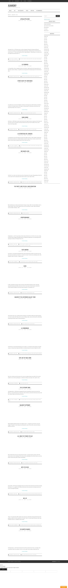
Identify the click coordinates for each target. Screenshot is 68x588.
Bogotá (21, 145)
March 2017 (46, 121)
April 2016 (45, 138)
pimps (32, 261)
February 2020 (46, 65)
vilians (34, 261)
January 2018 (46, 105)
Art (12, 1)
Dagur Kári (24, 129)
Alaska (20, 493)
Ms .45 (25, 498)
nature (30, 493)
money (35, 353)
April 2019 (45, 81)
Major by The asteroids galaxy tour (25, 297)
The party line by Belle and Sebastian (25, 186)
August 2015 (46, 151)
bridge (23, 554)
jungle (35, 58)
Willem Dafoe (26, 245)
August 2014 (46, 170)
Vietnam (17, 60)
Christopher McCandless (25, 493)
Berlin (23, 323)
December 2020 (46, 49)
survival (39, 493)
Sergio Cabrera (19, 146)
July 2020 (45, 57)
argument (23, 182)
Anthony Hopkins (24, 399)
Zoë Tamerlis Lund (38, 524)
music (32, 113)
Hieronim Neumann (29, 292)
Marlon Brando (39, 58)
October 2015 (46, 148)
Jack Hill (27, 261)
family (25, 554)
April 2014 (45, 177)
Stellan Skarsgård (17, 245)
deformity (34, 399)
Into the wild (25, 467)
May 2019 (45, 79)
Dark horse (25, 117)
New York (27, 524)
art (20, 383)
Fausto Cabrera (28, 145)
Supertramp (35, 493)
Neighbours (15, 146)
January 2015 (46, 162)
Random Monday (11, 383)
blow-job (20, 244)
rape (29, 524)
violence (34, 524)
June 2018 (45, 97)
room (36, 462)
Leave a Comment (29, 20)
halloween (27, 113)
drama (25, 524)
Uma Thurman (22, 245)
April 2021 (45, 42)
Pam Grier (29, 261)
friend (27, 129)
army (20, 58)
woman (35, 129)
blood (23, 113)
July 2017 (45, 114)
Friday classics (11, 58)
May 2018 (45, 98)
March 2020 (46, 63)
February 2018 (46, 103)
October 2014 (46, 167)
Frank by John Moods (47, 24)
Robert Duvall (14, 60)
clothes (27, 182)
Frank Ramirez (38, 145)
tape (27, 383)
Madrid (33, 353)
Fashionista (54, 561)
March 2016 (46, 140)
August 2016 (46, 132)
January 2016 (46, 143)
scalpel (25, 383)
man (33, 129)
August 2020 (46, 55)
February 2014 (46, 180)
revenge (32, 524)
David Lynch (30, 399)
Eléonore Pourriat (26, 431)
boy (22, 213)
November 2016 (46, 127)
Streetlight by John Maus (25, 81)
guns (33, 58)
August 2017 (46, 113)
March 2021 (46, 44)
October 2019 (46, 71)
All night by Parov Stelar (25, 436)
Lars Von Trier (36, 244)
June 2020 (45, 58)
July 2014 (45, 172)
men (31, 431)
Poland (33, 292)
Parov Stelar (32, 462)
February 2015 (46, 161)
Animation (23, 292)
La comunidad (25, 328)
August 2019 (46, 74)
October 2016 (46, 129)
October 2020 (46, 52)
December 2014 (46, 164)
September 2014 (46, 169)
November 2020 (46, 50)
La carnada (25, 64)
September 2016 (46, 130)
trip (41, 493)
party (35, 113)
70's (20, 261)
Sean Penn (32, 493)
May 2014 (45, 175)
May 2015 (45, 156)
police (34, 76)
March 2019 (46, 82)
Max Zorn (23, 383)
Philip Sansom (37, 182)
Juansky (12, 5)
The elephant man (25, 387)
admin (25, 20)
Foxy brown (25, 250)
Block (26, 292)
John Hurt (37, 399)
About (10, 1)
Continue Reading (25, 55)
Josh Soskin (27, 76)
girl (26, 213)
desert (23, 76)
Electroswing (26, 462)
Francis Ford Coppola (29, 58)
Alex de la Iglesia (21, 353)
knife (30, 113)
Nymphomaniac (25, 217)
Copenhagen (21, 129)
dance (24, 213)
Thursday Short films (16, 76)
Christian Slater (31, 244)
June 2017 (45, 116)
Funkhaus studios (27, 323)
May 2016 (45, 137)
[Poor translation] (5, 569)
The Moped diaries (25, 529)
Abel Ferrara (22, 524)
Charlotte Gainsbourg (25, 244)
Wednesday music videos (16, 113)
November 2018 (46, 89)
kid (29, 76)
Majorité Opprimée (25, 405)
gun (25, 113)
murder (37, 353)
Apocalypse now (25, 19)
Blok (25, 266)
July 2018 (45, 95)
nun (33, 113)
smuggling (36, 76)
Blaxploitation (23, 261)
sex (40, 244)
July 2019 (45, 76)
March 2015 (46, 159)
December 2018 (46, 87)
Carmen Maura (29, 353)
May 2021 (45, 41)
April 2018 (45, 100)
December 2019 (46, 68)
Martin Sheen (10, 60)
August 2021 (46, 36)
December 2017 (46, 106)
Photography (17, 1)
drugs (25, 76)
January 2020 (46, 66)
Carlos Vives (24, 145)
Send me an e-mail (47, 19)
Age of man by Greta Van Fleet (48, 25)
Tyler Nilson (34, 554)
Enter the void (46, 30)
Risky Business (46, 27)
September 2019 (46, 73)
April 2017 (45, 119)
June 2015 (45, 154)
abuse (21, 399)
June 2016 (45, 135)
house (41, 145)
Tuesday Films (15, 129)
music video (32, 323)
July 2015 (45, 153)
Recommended (30, 1)
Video (21, 1)
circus (28, 399)
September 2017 (46, 111)
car (25, 182)
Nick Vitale (31, 554)
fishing (27, 554)
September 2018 (46, 92)
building (25, 353)
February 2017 (46, 122)
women (36, 261)
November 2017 (46, 108)
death (22, 58)
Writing (25, 1)
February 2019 (46, 84)
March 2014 (46, 178)
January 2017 (46, 124)
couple (30, 182)
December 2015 (46, 145)
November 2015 (46, 146)
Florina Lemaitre (33, 145)
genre (30, 431)
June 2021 (45, 39)
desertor (25, 58)
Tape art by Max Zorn (25, 358)
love (32, 129)
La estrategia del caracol (25, 134)
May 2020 (45, 60)
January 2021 (46, 47)
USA (38, 76)
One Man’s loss (25, 151)
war (19, 60)
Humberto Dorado (10, 146)
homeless (32, 182)
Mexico (31, 76)
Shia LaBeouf (12, 245)
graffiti (30, 129)
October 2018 (46, 90)
